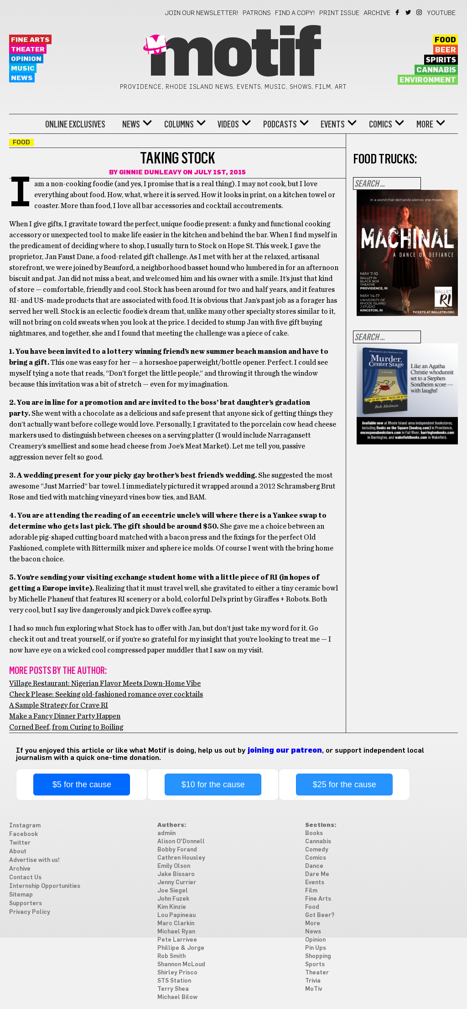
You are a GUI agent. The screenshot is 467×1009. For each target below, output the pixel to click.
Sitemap (21, 895)
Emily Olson (173, 866)
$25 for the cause (344, 784)
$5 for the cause (81, 784)
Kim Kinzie (171, 907)
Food (445, 40)
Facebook (397, 12)
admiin (166, 833)
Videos (228, 124)
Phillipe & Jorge (180, 948)
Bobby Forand (177, 850)
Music (23, 68)
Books (314, 833)
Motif (233, 54)
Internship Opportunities (44, 886)
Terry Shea (173, 989)
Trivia (313, 981)
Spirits (441, 60)
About (17, 852)
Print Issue (339, 13)
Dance (314, 866)
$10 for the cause (213, 784)
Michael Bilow (177, 997)
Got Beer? (319, 915)
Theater (28, 49)
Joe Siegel (172, 891)
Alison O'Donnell (181, 842)
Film (311, 891)
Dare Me (317, 874)
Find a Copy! (295, 13)
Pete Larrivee (177, 940)
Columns (179, 124)
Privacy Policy (29, 912)
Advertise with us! (34, 860)
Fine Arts (30, 39)
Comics (380, 124)
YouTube (441, 13)
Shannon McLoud (181, 965)
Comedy (316, 850)
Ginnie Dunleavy (150, 172)
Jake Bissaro (176, 874)
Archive (376, 13)
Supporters (25, 904)
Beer (445, 50)
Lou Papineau (176, 915)
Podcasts (280, 124)
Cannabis (436, 70)
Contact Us (25, 878)
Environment (428, 80)
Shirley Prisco (177, 973)
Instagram (419, 12)
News (22, 78)
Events (333, 124)
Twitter (408, 12)
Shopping (318, 956)
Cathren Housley (181, 858)
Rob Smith (171, 956)
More (424, 124)
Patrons (257, 13)
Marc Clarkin (175, 924)
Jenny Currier (176, 883)
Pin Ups (315, 948)
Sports (315, 965)
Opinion (26, 59)
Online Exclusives (75, 124)
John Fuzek (173, 899)
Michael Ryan (176, 932)
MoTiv (313, 989)
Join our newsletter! (202, 13)
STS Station (174, 981)
